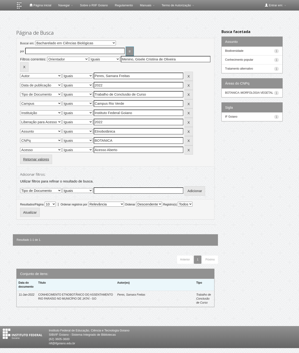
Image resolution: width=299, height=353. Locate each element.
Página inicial (40, 5)
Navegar (65, 5)
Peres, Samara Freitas (131, 294)
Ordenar (130, 204)
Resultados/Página (32, 204)
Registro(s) (170, 204)
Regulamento (124, 5)
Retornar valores (36, 159)
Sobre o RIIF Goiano (94, 5)
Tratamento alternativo (239, 68)
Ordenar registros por (74, 204)
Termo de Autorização (178, 5)
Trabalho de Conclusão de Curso (203, 298)
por (22, 51)
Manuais (147, 5)
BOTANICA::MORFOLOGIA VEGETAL (249, 92)
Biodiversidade (234, 50)
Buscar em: (27, 43)
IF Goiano (231, 116)
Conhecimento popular (239, 59)
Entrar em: (275, 5)
